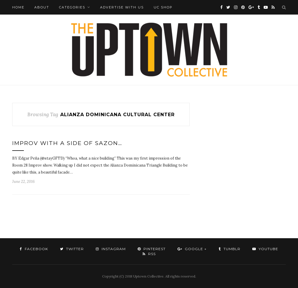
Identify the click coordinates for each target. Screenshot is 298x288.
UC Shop (163, 7)
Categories (72, 7)
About (41, 7)
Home (18, 7)
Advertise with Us (122, 7)
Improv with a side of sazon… (67, 143)
